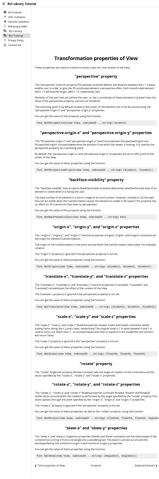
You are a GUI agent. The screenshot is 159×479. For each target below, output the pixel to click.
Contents (96, 465)
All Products (13, 12)
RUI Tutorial (13, 35)
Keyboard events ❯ (146, 465)
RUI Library (13, 31)
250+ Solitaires (14, 17)
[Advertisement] (96, 31)
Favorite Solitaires (16, 21)
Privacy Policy (14, 40)
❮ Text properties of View (50, 465)
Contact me (12, 45)
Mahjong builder (15, 26)
